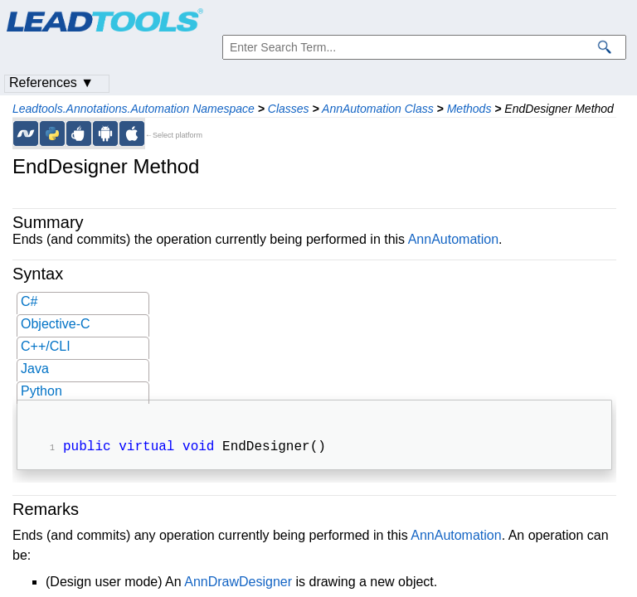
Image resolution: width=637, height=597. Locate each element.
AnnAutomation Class (378, 108)
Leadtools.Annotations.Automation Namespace (133, 108)
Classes (288, 108)
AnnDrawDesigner (238, 583)
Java (35, 369)
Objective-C (55, 324)
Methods (469, 108)
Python (41, 391)
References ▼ (51, 82)
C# (29, 301)
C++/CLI (46, 346)
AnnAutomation (453, 239)
